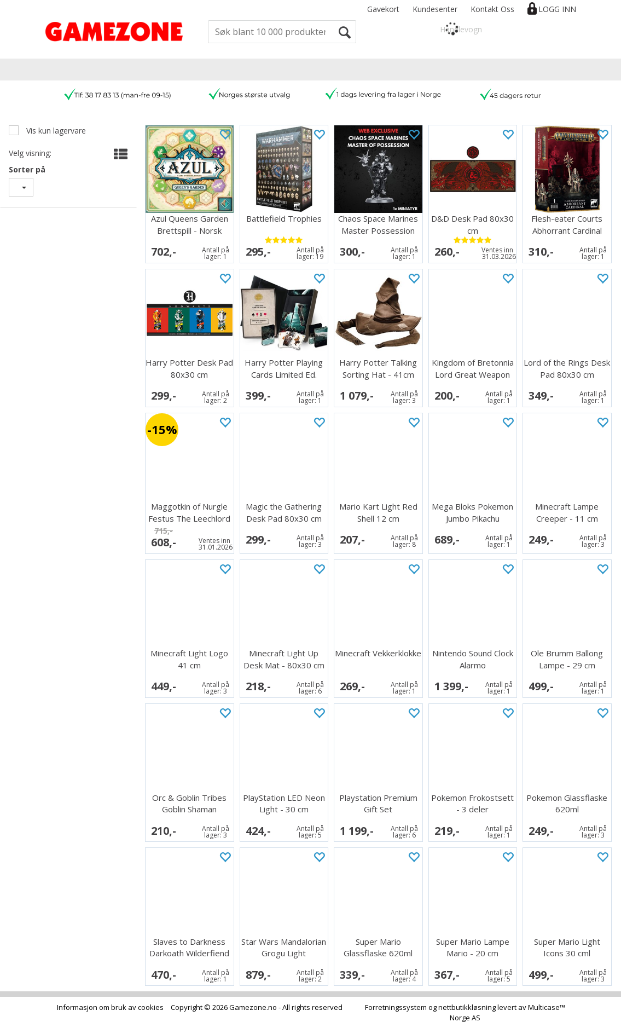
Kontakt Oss (492, 9)
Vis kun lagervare (55, 130)
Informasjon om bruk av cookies (110, 1007)
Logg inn (557, 9)
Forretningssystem (396, 1007)
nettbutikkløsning (467, 1007)
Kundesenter (435, 9)
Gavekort (383, 9)
